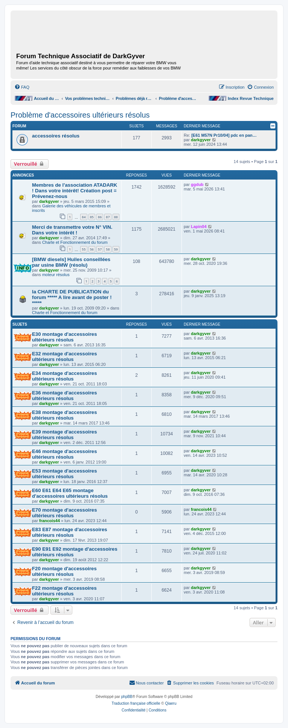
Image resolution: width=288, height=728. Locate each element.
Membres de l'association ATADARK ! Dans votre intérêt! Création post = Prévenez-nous (74, 190)
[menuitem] (21, 87)
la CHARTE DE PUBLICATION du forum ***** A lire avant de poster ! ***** (72, 297)
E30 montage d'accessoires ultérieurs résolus (64, 337)
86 (100, 216)
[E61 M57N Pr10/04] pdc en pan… (224, 135)
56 (92, 249)
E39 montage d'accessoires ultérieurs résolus (64, 434)
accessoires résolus (55, 136)
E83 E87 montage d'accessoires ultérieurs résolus (69, 532)
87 (108, 216)
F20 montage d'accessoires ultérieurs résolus (64, 571)
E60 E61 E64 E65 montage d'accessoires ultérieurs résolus (70, 493)
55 (83, 249)
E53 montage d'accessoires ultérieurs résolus (64, 473)
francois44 (49, 520)
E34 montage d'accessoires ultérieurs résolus (64, 376)
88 (116, 216)
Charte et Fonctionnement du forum (75, 242)
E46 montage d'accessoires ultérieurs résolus (64, 454)
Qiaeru (170, 703)
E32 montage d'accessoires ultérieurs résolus (64, 356)
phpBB (127, 697)
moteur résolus (56, 274)
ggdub (197, 184)
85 (92, 216)
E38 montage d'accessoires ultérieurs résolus (64, 415)
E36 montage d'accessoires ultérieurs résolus (64, 395)
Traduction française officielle (136, 703)
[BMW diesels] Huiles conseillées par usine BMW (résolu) (71, 262)
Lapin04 (199, 226)
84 (83, 216)
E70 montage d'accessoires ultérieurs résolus (64, 512)
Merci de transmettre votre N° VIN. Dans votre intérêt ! (72, 230)
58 (108, 249)
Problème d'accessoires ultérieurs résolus (80, 115)
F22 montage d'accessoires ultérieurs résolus (64, 591)
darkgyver (201, 139)
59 (116, 249)
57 (100, 249)
